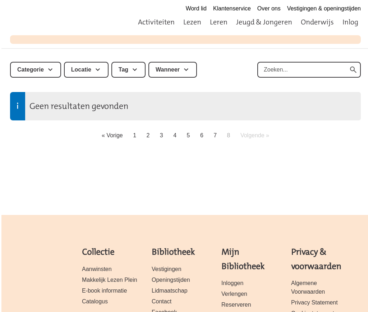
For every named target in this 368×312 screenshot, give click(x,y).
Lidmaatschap (170, 291)
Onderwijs (317, 22)
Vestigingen (166, 269)
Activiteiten (156, 22)
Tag (123, 69)
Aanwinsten (97, 269)
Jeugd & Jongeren (264, 22)
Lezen (192, 22)
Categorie (30, 69)
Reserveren (236, 305)
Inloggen (232, 283)
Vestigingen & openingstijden (324, 8)
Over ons (269, 8)
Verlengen (234, 294)
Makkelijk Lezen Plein (109, 280)
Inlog (350, 22)
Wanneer (168, 69)
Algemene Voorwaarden (308, 287)
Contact (161, 301)
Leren (218, 22)
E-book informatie (104, 291)
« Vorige (112, 135)
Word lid (196, 8)
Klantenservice (232, 8)
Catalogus (95, 301)
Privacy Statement (314, 302)
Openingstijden (171, 280)
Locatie (81, 69)
